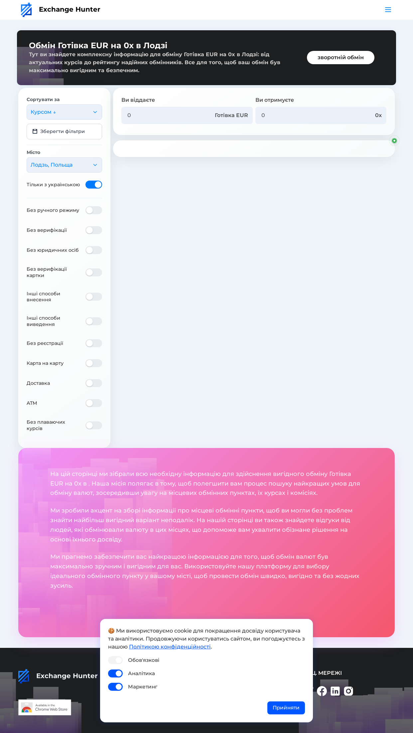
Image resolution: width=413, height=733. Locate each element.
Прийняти (286, 707)
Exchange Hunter (60, 9)
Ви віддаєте (138, 100)
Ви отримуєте (274, 100)
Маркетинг (142, 686)
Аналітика (141, 673)
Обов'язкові (143, 660)
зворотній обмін (341, 57)
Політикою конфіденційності (170, 647)
